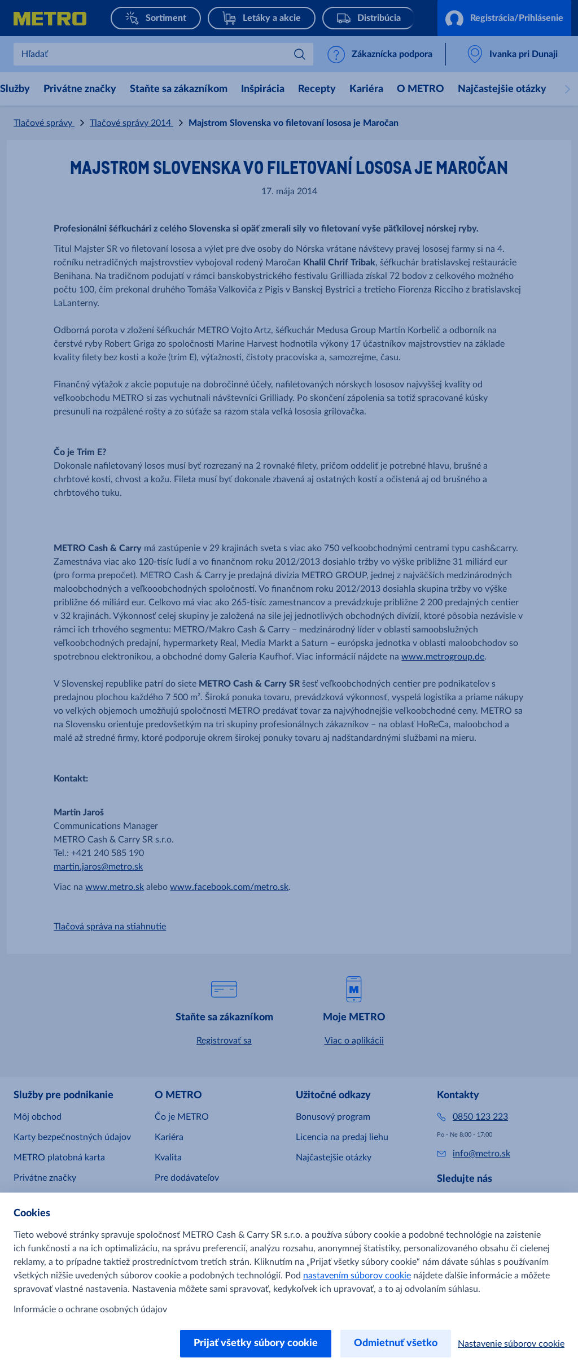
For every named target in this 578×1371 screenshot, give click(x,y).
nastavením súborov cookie (357, 1275)
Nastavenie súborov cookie (511, 1343)
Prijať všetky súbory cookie (256, 1343)
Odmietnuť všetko (395, 1343)
